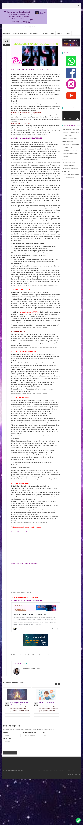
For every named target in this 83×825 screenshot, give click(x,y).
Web (44, 705)
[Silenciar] (76, 119)
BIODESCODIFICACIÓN (19, 33)
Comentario (7, 712)
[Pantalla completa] (78, 119)
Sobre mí (59, 33)
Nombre (6, 705)
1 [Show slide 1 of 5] (26, 27)
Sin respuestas (37, 628)
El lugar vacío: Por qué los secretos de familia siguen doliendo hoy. (69, 153)
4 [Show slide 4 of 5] (32, 27)
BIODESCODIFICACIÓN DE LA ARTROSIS (27, 604)
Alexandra (47, 628)
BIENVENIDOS (7, 33)
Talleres (45, 33)
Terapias (67, 33)
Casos (52, 33)
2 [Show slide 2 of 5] (28, 27)
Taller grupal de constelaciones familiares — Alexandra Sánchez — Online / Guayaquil (70, 132)
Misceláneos (34, 33)
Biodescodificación (24, 628)
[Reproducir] (64, 119)
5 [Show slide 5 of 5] (34, 27)
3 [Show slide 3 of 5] (30, 27)
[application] (71, 115)
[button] (78, 820)
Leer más (27, 688)
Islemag (5, 743)
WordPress (20, 743)
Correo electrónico (30, 705)
